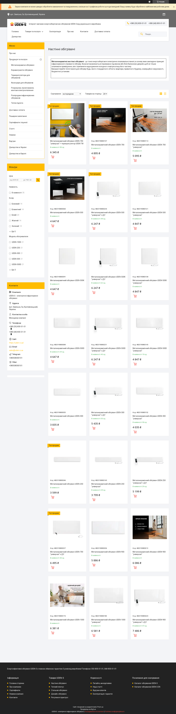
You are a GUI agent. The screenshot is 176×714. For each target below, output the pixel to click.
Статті (11, 129)
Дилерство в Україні (17, 147)
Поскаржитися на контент (94, 711)
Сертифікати (14, 690)
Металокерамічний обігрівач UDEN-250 (66, 484)
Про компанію (15, 687)
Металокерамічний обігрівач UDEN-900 (107, 552)
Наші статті (97, 687)
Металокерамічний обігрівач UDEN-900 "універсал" (149, 553)
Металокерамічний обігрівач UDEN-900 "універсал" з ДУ (149, 621)
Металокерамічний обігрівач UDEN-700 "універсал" (149, 146)
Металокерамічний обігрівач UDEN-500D (67, 348)
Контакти (84, 31)
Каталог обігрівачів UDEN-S (146, 683)
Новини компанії (16, 694)
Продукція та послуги (18, 59)
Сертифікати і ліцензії (18, 122)
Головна (15, 31)
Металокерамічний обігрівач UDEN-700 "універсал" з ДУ (66, 553)
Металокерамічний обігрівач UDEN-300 (66, 416)
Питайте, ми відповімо (102, 683)
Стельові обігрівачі (59, 690)
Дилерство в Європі (17, 154)
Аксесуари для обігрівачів (22, 83)
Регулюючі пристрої (59, 697)
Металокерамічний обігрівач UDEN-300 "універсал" (149, 417)
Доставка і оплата (102, 31)
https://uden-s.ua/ (16, 343)
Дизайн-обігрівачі (58, 694)
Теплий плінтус (57, 687)
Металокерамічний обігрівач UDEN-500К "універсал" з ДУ (108, 278)
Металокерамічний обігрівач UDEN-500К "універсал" (150, 281)
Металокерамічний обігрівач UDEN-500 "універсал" (149, 213)
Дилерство (16, 37)
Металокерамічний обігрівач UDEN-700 (107, 145)
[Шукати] (141, 34)
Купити (52, 156)
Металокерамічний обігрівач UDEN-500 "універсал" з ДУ (107, 213)
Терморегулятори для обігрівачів (20, 76)
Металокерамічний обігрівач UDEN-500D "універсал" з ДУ (108, 349)
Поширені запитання (18, 116)
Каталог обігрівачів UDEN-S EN (147, 687)
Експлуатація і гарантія (103, 694)
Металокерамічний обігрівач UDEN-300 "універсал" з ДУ (107, 413)
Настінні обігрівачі (58, 683)
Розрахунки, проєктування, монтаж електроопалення (22, 89)
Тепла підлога (17, 103)
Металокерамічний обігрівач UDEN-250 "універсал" (107, 485)
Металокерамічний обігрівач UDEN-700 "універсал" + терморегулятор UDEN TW (66, 142)
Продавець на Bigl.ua (88, 709)
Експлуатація (55, 31)
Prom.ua (100, 707)
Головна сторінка (16, 683)
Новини (12, 135)
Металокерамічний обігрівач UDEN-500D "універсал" (150, 349)
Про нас (70, 31)
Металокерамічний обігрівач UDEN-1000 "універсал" (108, 621)
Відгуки (12, 141)
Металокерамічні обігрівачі (22, 65)
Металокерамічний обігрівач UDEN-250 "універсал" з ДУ (149, 481)
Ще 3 (14, 270)
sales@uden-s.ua (16, 350)
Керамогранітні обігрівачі (22, 70)
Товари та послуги (33, 31)
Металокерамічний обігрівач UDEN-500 (66, 212)
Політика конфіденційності (114, 711)
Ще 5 (14, 231)
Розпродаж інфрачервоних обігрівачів (22, 96)
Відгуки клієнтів (99, 690)
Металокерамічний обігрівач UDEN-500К (67, 280)
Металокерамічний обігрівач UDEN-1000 (67, 620)
